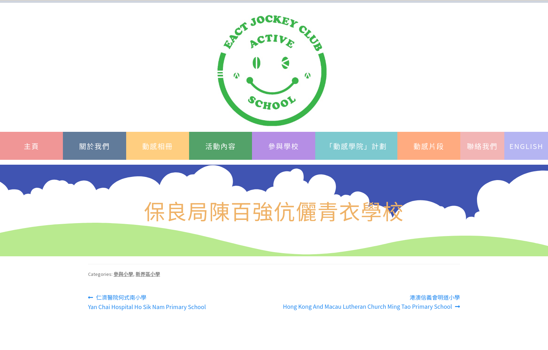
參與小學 (123, 273)
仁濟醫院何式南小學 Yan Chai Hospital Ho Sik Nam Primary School (147, 302)
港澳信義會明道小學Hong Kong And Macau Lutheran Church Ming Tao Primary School (371, 301)
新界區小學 (148, 273)
